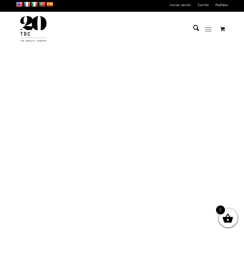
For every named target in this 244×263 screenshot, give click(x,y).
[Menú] (208, 29)
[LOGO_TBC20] (33, 29)
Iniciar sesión (180, 4)
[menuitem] (181, 4)
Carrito (203, 4)
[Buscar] (193, 29)
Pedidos (221, 4)
